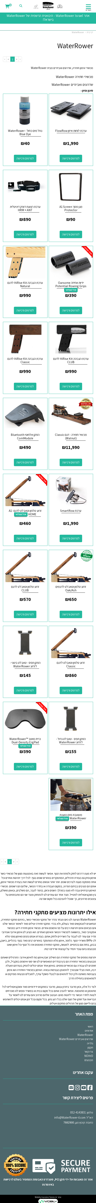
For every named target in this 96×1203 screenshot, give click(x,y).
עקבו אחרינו (83, 1072)
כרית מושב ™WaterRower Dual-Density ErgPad (25, 740)
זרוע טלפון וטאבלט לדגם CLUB (25, 588)
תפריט (88, 10)
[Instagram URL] (77, 1089)
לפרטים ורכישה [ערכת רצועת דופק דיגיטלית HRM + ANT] (25, 234)
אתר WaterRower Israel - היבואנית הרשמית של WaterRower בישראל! (48, 17)
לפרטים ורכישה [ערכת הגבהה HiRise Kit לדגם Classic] (25, 386)
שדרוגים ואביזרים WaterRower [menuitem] (76, 1039)
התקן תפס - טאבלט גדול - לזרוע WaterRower (71, 740)
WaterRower (78, 32)
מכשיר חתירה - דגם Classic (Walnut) (71, 436)
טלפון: (89, 1112)
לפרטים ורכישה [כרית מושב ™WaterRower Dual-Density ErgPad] (25, 766)
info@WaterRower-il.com (69, 1117)
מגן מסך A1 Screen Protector (70, 208)
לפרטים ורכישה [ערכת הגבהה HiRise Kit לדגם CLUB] (71, 386)
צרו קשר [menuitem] (88, 1051)
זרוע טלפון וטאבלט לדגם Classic (71, 664)
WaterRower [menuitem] (85, 1035)
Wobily (38, 1197)
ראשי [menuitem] (90, 1026)
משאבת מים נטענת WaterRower (73, 816)
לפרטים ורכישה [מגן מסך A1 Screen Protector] (71, 234)
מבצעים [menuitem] (88, 1060)
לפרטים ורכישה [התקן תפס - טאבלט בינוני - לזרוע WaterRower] (25, 690)
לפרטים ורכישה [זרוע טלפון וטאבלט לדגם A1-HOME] (25, 538)
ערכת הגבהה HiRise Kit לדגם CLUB (71, 360)
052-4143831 (78, 1112)
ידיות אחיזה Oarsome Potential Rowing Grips (70, 284)
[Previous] (16, 59)
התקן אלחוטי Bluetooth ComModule (25, 436)
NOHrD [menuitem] (88, 1056)
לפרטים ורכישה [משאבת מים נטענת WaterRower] (71, 842)
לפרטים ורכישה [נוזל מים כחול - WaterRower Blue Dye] (25, 158)
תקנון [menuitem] (90, 1047)
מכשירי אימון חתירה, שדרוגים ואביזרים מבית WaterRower (62, 68)
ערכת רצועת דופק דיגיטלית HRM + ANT (25, 208)
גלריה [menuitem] (90, 1043)
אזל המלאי (70, 289)
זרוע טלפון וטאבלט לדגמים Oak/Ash (71, 588)
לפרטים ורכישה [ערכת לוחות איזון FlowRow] (71, 158)
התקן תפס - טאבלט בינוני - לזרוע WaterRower (25, 664)
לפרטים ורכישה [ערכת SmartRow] (71, 538)
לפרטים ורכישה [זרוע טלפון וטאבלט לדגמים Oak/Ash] (71, 614)
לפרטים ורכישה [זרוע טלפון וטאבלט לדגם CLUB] (25, 614)
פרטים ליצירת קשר (77, 1097)
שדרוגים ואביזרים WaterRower (72, 84)
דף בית (90, 32)
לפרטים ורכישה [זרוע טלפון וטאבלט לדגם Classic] (71, 690)
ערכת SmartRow (70, 511)
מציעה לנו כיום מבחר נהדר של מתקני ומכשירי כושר (61, 919)
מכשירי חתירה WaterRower (74, 76)
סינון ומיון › (87, 90)
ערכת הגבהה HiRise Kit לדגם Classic (25, 360)
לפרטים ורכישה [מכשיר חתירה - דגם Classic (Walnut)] (71, 462)
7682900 (68, 1122)
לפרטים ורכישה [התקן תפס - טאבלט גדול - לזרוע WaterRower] (71, 766)
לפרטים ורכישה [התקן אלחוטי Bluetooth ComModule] (25, 462)
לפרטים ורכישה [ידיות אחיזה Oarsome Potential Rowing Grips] (71, 310)
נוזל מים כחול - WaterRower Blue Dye (25, 132)
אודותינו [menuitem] (89, 1030)
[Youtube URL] (83, 1089)
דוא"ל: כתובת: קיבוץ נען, (73, 1117)
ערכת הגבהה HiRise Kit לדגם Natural (25, 284)
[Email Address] (71, 1089)
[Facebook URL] (89, 1089)
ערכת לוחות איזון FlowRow (71, 131)
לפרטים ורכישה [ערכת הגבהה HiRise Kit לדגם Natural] (25, 310)
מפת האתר (84, 1014)
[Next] (8, 59)
